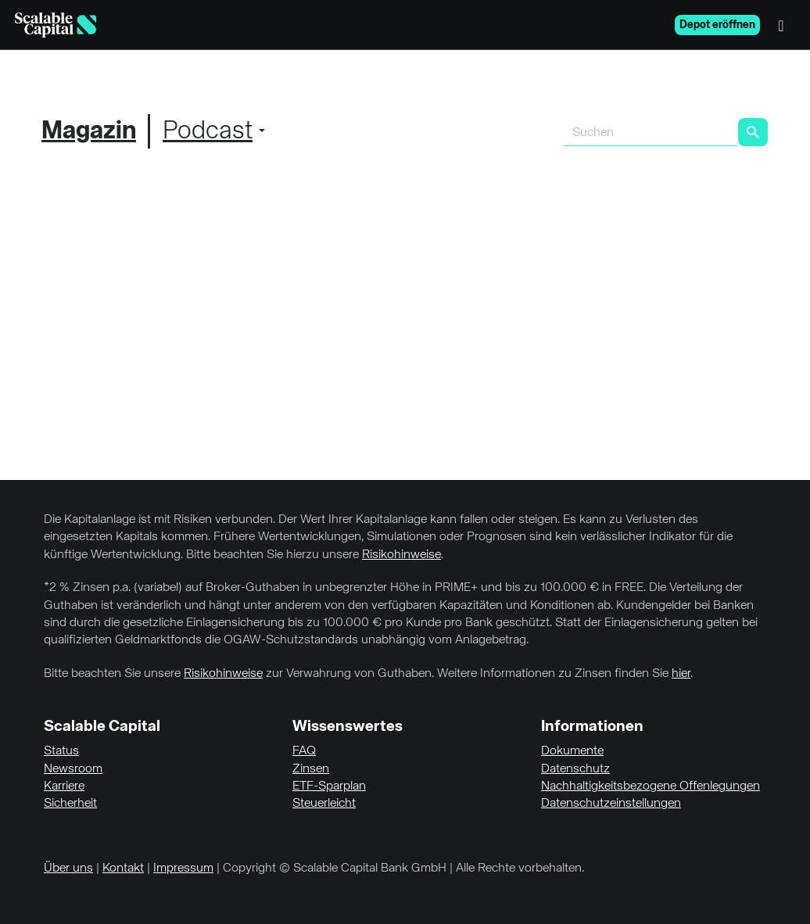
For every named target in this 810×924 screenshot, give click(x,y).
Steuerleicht (324, 803)
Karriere (64, 786)
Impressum (183, 868)
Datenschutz (575, 769)
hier (681, 674)
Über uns (68, 868)
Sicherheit (70, 803)
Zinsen (310, 769)
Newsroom (73, 769)
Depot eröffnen (717, 25)
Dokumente (572, 751)
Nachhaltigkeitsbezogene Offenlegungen (650, 786)
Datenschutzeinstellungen (611, 803)
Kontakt (123, 868)
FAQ (304, 751)
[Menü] (785, 25)
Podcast (208, 131)
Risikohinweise (401, 555)
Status (61, 751)
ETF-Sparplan (329, 786)
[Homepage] (55, 25)
